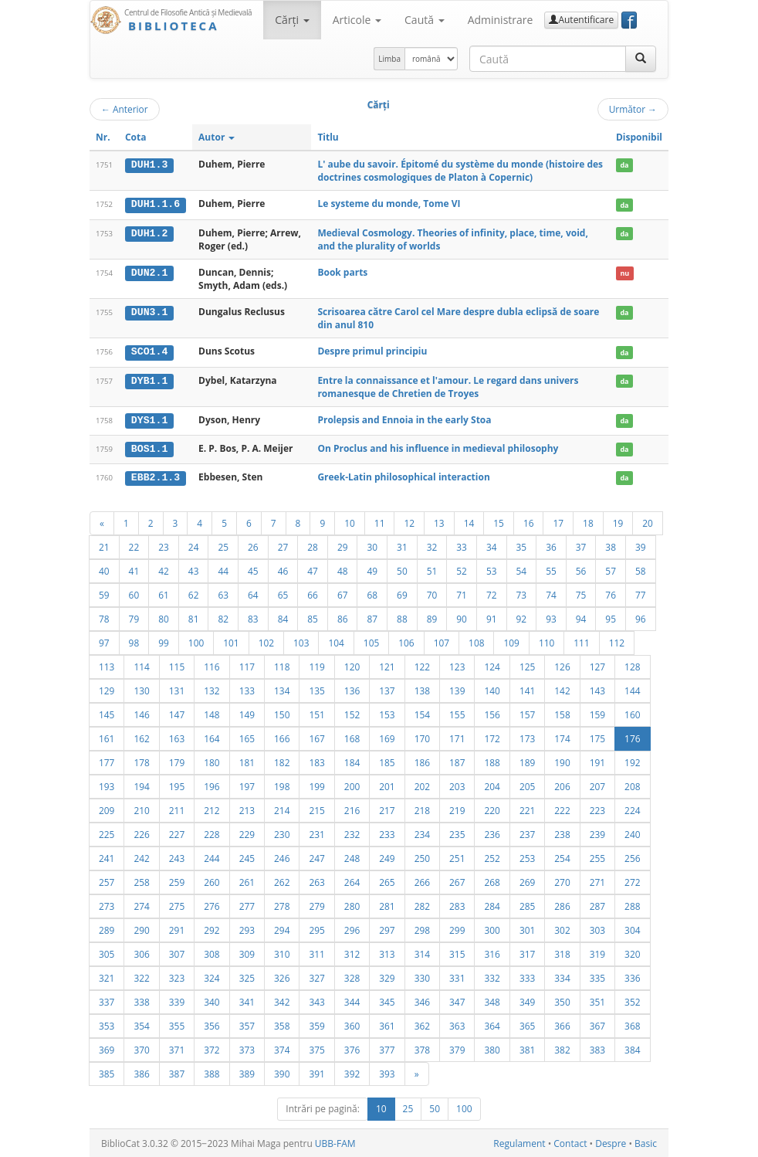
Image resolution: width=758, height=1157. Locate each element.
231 (316, 832)
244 (211, 856)
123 (457, 665)
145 (106, 713)
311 (316, 952)
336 (632, 976)
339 (176, 1000)
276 (211, 904)
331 (457, 976)
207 (597, 785)
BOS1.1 (149, 448)
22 (134, 545)
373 (247, 1048)
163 (176, 737)
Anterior (124, 109)
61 (163, 593)
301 (527, 928)
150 (281, 713)
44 (223, 569)
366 (562, 1024)
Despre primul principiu (372, 351)
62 (193, 593)
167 (316, 737)
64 (253, 593)
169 (386, 737)
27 (283, 545)
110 (546, 641)
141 (527, 689)
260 (211, 880)
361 (386, 1024)
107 (441, 641)
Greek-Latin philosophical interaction (403, 476)
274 (141, 904)
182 (281, 761)
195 (176, 785)
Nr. (103, 137)
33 (461, 545)
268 (491, 880)
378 (422, 1048)
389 (247, 1072)
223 (597, 808)
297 (386, 928)
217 (386, 808)
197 (247, 785)
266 (422, 880)
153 (386, 713)
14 (469, 521)
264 (352, 880)
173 (527, 737)
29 (342, 545)
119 (316, 665)
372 (211, 1048)
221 (527, 808)
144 (632, 689)
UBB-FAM (335, 1142)
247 (316, 856)
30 (372, 545)
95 (610, 617)
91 (491, 617)
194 (141, 785)
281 (386, 904)
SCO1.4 (149, 351)
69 (402, 593)
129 (106, 689)
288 (632, 904)
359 (316, 1024)
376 (352, 1048)
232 (352, 832)
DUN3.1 (149, 312)
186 (422, 761)
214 (281, 808)
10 (349, 521)
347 (457, 1000)
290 (141, 928)
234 (422, 832)
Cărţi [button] (292, 19)
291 (176, 928)
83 (253, 617)
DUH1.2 (149, 232)
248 (352, 856)
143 (597, 689)
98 (134, 641)
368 (632, 1024)
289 (106, 928)
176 (632, 737)
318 (562, 952)
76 (610, 593)
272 (632, 880)
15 (498, 521)
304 (632, 928)
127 (597, 665)
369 (106, 1048)
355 (176, 1024)
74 (551, 593)
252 (491, 856)
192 (632, 761)
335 (597, 976)
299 (457, 928)
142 (562, 689)
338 (141, 1000)
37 (581, 545)
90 (461, 617)
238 (562, 832)
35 (521, 545)
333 (527, 976)
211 (176, 808)
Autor (216, 137)
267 (457, 880)
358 (281, 1024)
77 (640, 593)
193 (106, 785)
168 (352, 737)
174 (562, 737)
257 (106, 880)
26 (253, 545)
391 (316, 1072)
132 (211, 689)
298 (422, 928)
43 (193, 569)
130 (141, 689)
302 (562, 928)
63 (223, 593)
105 (371, 641)
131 (176, 689)
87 (372, 617)
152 (352, 713)
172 (491, 737)
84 (283, 617)
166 (281, 737)
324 (211, 976)
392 (352, 1072)
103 (301, 641)
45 (253, 569)
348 (491, 1000)
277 (247, 904)
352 (632, 1000)
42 (163, 569)
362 (422, 1024)
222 (562, 808)
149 (247, 713)
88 (402, 617)
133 (247, 689)
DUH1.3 (149, 164)
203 (457, 785)
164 (211, 737)
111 (581, 641)
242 (141, 856)
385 (106, 1072)
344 (352, 1000)
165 (247, 737)
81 (193, 617)
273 (106, 904)
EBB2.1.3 (155, 476)
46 (283, 569)
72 (491, 593)
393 (386, 1072)
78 (104, 617)
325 (247, 976)
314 (422, 952)
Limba (389, 58)
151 (316, 713)
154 (422, 713)
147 (176, 713)
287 (597, 904)
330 (422, 976)
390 (281, 1072)
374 (281, 1048)
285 (527, 904)
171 (457, 737)
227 (176, 832)
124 (491, 665)
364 (491, 1024)
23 (163, 545)
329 (386, 976)
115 (176, 665)
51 (432, 569)
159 (597, 713)
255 (597, 856)
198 (281, 785)
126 (562, 665)
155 (457, 713)
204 (491, 785)
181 (247, 761)
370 (141, 1048)
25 (223, 545)
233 (386, 832)
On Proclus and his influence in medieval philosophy (437, 447)
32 (432, 545)
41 (134, 569)
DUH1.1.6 (155, 204)
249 (386, 856)
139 (457, 689)
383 (597, 1048)
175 (597, 737)
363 (457, 1024)
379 (457, 1048)
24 (193, 545)
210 (141, 808)
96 (640, 617)
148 (211, 713)
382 (562, 1048)
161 (106, 737)
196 (211, 785)
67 (342, 593)
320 (632, 952)
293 (247, 928)
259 (176, 880)
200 (352, 785)
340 (211, 1000)
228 (211, 832)
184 (352, 761)
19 (618, 521)
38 (610, 545)
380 (491, 1048)
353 (106, 1024)
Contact (570, 1142)
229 (247, 832)
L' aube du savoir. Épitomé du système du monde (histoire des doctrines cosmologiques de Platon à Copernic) (460, 171)
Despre (610, 1142)
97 (104, 641)
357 (247, 1024)
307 (176, 952)
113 (106, 665)
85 (312, 617)
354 (141, 1024)
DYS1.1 (149, 419)
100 (196, 641)
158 (562, 713)
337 (106, 1000)
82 (223, 617)
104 (335, 641)
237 (527, 832)
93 (551, 617)
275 (176, 904)
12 (409, 521)
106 (406, 641)
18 (588, 521)
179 (176, 761)
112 (616, 641)
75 (581, 593)
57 (610, 569)
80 (163, 617)
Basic (645, 1142)
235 (457, 832)
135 (316, 689)
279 (316, 904)
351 (597, 1000)
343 (316, 1000)
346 (422, 1000)
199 (316, 785)
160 (632, 713)
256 (632, 856)
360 (352, 1024)
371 (176, 1048)
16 (528, 521)
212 (211, 808)
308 (211, 952)
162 (141, 737)
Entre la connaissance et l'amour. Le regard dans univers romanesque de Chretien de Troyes (447, 386)
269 (527, 880)
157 (527, 713)
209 (106, 808)
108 (476, 641)
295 (316, 928)
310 (281, 952)
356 (211, 1024)
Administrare (500, 19)
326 (281, 976)
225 (106, 832)
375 (316, 1048)
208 (632, 785)
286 (562, 904)
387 (176, 1072)
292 (211, 928)
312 (352, 952)
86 (342, 617)
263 (316, 880)
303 (597, 928)
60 (134, 593)
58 (640, 569)
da (624, 165)
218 (422, 808)
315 (457, 952)
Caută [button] (424, 19)
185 (386, 761)
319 (597, 952)
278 (281, 904)
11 (379, 521)
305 (106, 952)
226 (141, 832)
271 (597, 880)
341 (247, 1000)
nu (624, 272)
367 (597, 1024)
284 (491, 904)
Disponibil (639, 137)
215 (316, 808)
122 (422, 665)
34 (491, 545)
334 (562, 976)
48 (342, 569)
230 (281, 832)
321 (106, 976)
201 (386, 785)
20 (647, 521)
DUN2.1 (149, 272)
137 (386, 689)
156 (491, 713)
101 (231, 641)
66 (312, 593)
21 (104, 545)
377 (386, 1048)
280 (352, 904)
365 (527, 1024)
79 (134, 617)
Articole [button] (357, 19)
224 (632, 808)
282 (422, 904)
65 (283, 593)
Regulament (519, 1142)
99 (163, 641)
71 (461, 593)
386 (141, 1072)
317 (527, 952)
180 (211, 761)
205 (527, 785)
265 (386, 880)
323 (176, 976)
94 (581, 617)
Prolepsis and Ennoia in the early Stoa (404, 419)
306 (141, 952)
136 (352, 689)
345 (386, 1000)
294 (281, 928)
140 (491, 689)
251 (457, 856)
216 (352, 808)
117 (247, 665)
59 (104, 593)
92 (521, 617)
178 (141, 761)
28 (312, 545)
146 (141, 713)
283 (457, 904)
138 (422, 689)
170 (422, 737)
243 (176, 856)
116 (211, 665)
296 (352, 928)
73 (521, 593)
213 (247, 808)
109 (511, 641)
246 (281, 856)
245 (247, 856)
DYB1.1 (149, 380)
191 (597, 761)
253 (527, 856)
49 (372, 569)
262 (281, 880)
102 (266, 641)
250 (422, 856)
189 (527, 761)
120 (352, 665)
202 (422, 785)
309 (247, 952)
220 (491, 808)
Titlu (327, 137)
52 (461, 569)
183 (316, 761)
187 (457, 761)
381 (527, 1048)
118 (281, 665)
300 (491, 928)
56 (581, 569)
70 (432, 593)
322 (141, 976)
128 (632, 665)
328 (352, 976)
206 (562, 785)
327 (316, 976)
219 (457, 808)
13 (439, 521)
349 (527, 1000)
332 (491, 976)
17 (558, 521)
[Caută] (640, 59)
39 (640, 545)
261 (247, 880)
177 (106, 761)
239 (597, 832)
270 (562, 880)
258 (141, 880)
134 (281, 689)
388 (211, 1072)
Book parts (342, 271)
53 (491, 569)
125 (527, 665)
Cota (136, 137)
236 (491, 832)
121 (386, 665)
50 (402, 569)
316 (491, 952)
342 (281, 1000)
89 (432, 617)
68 (372, 593)
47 (312, 569)
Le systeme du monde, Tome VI (388, 203)
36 (551, 545)
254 (562, 856)
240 (632, 832)
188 (491, 761)
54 (521, 569)
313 (386, 952)
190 (562, 761)
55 (551, 569)
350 (562, 1000)
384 (632, 1048)
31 (402, 545)
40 (104, 569)
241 (106, 856)
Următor (633, 109)
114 (141, 665)
